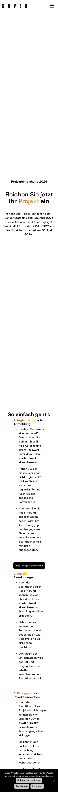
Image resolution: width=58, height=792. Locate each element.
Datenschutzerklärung (29, 780)
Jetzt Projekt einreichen (29, 565)
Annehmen (22, 786)
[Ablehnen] (54, 780)
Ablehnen (37, 786)
